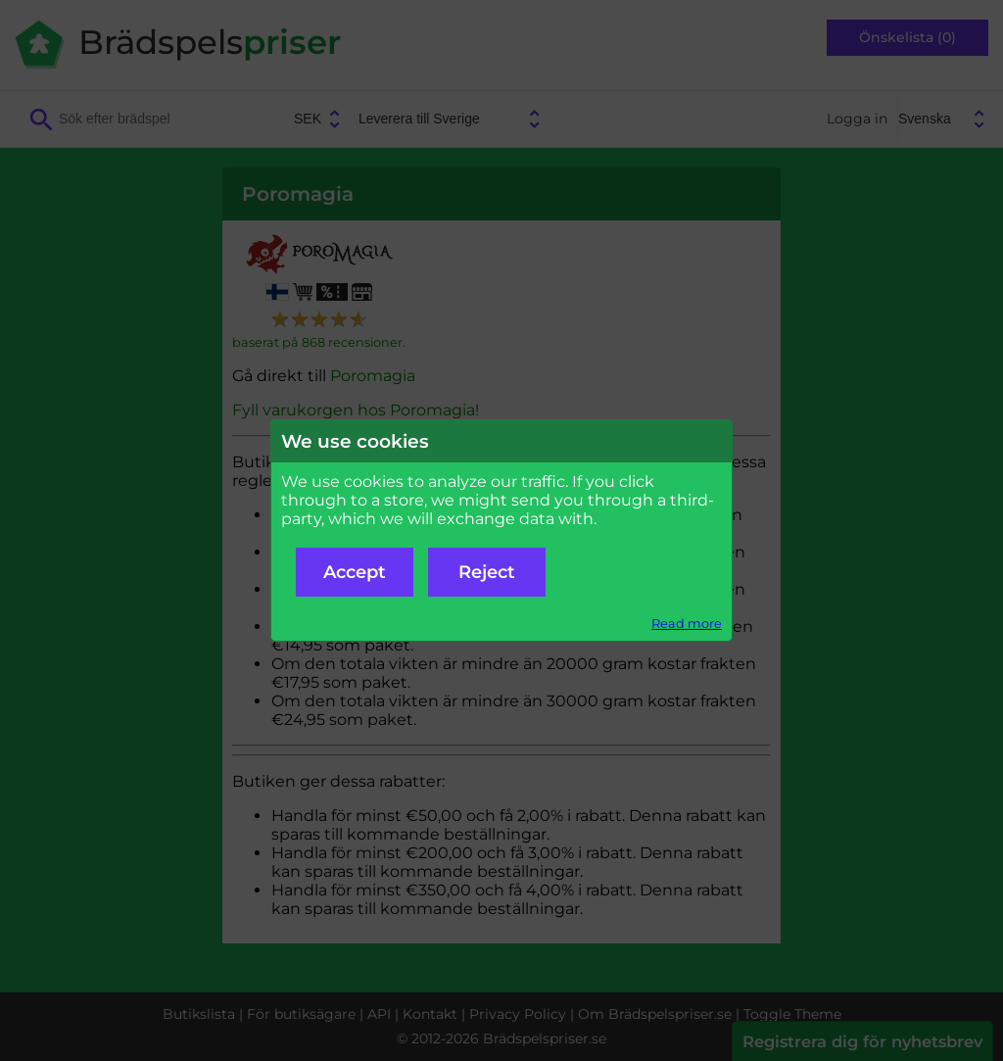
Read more (686, 623)
